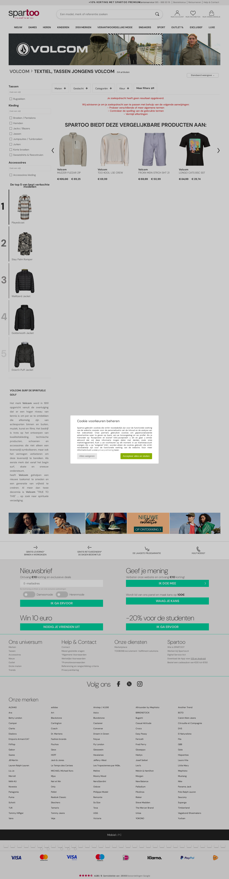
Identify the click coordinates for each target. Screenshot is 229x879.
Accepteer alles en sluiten (136, 456)
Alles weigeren (87, 456)
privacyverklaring (106, 450)
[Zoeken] (157, 14)
